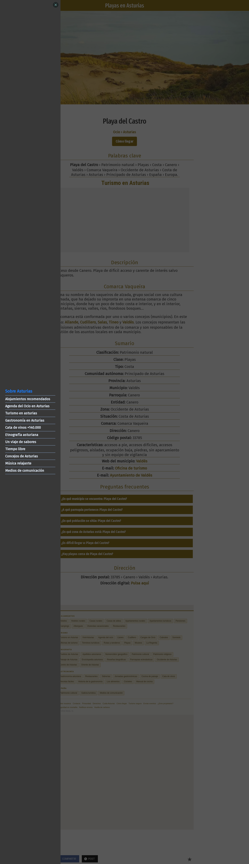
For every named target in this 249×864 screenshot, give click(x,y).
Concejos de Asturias (21, 456)
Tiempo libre (15, 449)
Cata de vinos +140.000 (23, 427)
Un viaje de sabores (20, 442)
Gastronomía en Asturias (24, 420)
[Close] (55, 5)
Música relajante (18, 463)
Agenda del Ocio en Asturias (27, 406)
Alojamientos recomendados (27, 399)
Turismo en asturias (21, 413)
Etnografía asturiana (21, 435)
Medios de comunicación (24, 470)
